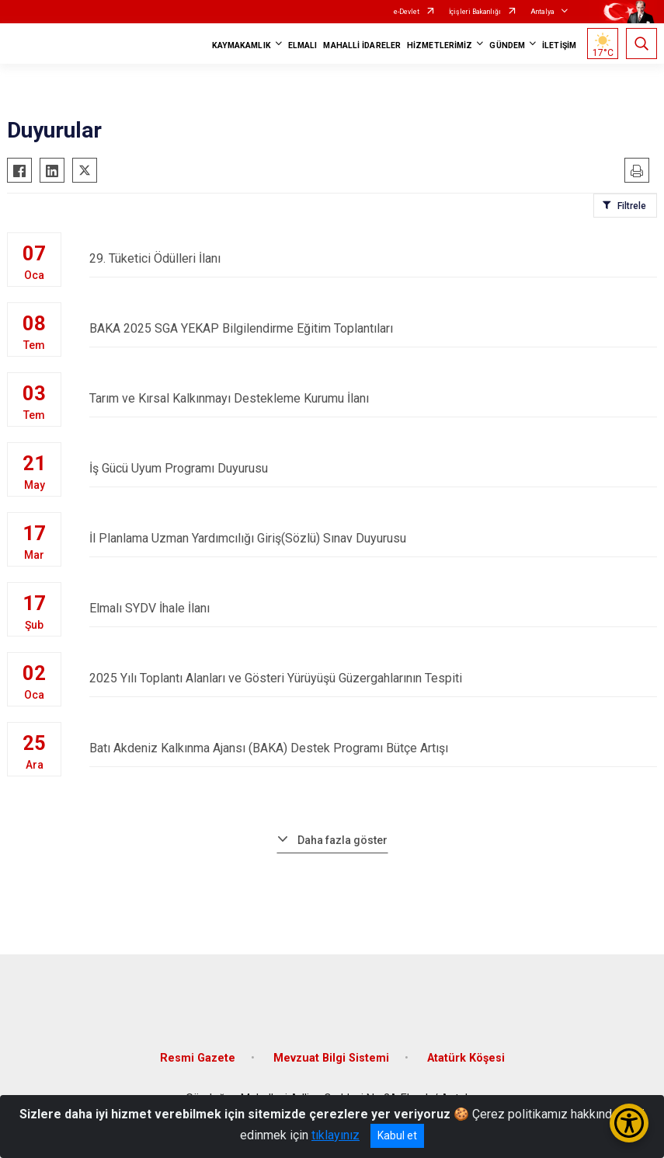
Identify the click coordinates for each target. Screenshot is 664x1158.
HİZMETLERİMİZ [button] (439, 45)
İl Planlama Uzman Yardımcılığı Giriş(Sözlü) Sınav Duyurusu (373, 538)
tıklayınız (335, 1135)
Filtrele (631, 206)
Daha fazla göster (342, 840)
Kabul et (397, 1135)
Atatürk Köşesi (466, 1058)
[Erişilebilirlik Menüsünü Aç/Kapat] (629, 1123)
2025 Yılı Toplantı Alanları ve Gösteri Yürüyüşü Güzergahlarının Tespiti (373, 678)
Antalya (542, 12)
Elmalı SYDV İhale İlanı (373, 608)
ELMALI (303, 45)
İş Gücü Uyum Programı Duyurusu (373, 468)
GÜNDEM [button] (507, 45)
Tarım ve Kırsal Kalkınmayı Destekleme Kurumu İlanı (373, 398)
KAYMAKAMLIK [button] (241, 45)
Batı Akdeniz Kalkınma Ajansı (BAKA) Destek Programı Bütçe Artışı (373, 748)
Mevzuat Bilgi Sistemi (331, 1058)
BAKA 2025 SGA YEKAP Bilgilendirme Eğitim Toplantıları (373, 328)
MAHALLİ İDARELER (362, 45)
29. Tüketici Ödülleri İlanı (373, 258)
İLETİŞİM (559, 45)
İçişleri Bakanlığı (475, 12)
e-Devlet (406, 12)
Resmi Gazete (197, 1058)
